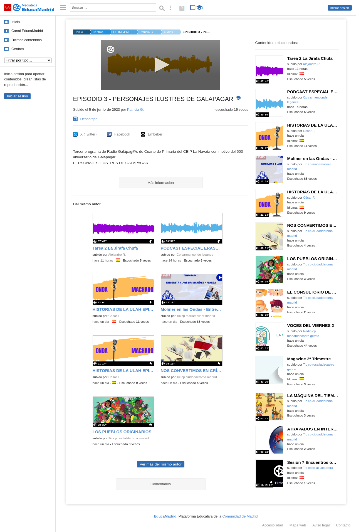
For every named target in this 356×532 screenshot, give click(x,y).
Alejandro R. (117, 254)
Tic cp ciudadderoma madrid (196, 377)
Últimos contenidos (26, 40)
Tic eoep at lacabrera (318, 467)
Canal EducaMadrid (27, 31)
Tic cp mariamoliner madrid (195, 315)
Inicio (15, 22)
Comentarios (160, 484)
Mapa (298, 525)
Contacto (343, 525)
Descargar (88, 119)
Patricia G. (147, 32)
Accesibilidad (272, 525)
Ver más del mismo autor (160, 464)
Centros (17, 49)
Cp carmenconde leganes (195, 254)
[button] (160, 64)
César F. (114, 315)
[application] (160, 65)
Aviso (321, 525)
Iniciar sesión (339, 7)
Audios (168, 32)
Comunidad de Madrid (240, 516)
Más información (160, 183)
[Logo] (111, 49)
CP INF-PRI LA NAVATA (121, 32)
